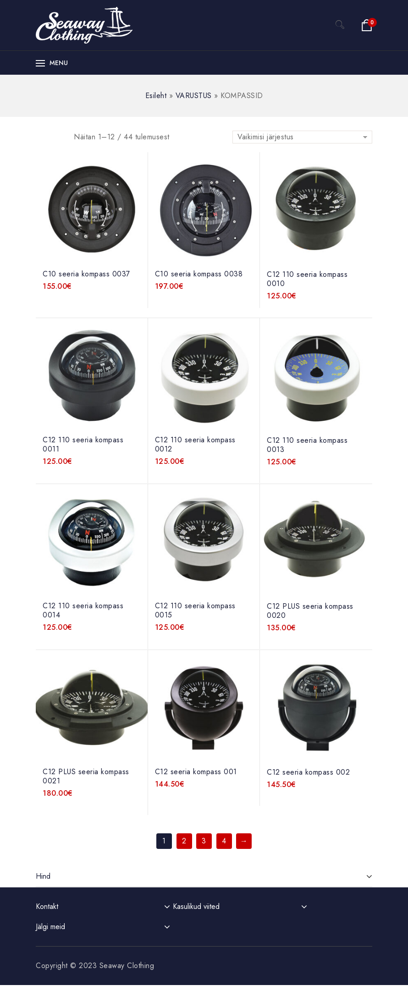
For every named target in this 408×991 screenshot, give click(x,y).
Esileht (156, 95)
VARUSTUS (194, 95)
